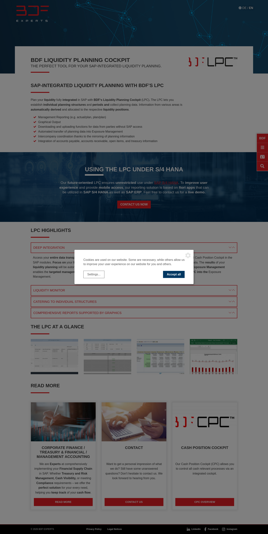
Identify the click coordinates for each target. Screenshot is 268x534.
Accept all (174, 274)
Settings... (93, 274)
